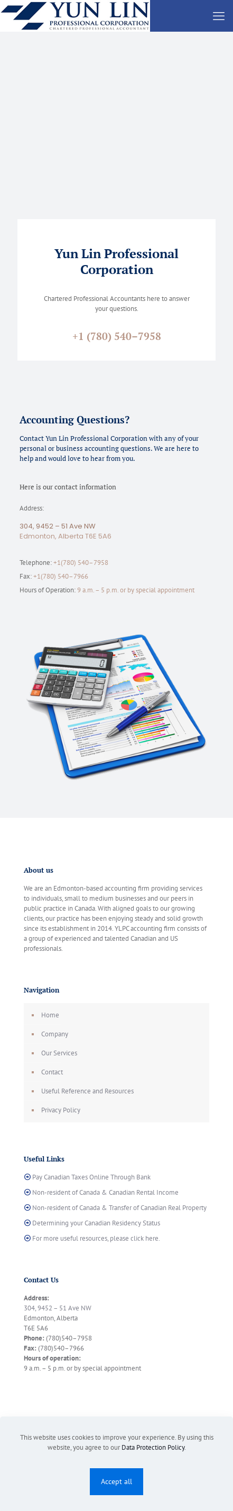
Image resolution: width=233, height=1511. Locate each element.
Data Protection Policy (153, 1447)
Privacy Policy (60, 1110)
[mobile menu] (219, 16)
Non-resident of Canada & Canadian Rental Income (105, 1192)
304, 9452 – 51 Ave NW (58, 526)
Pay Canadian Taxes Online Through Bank (91, 1177)
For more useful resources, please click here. (96, 1238)
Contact (52, 1072)
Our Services (59, 1053)
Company (54, 1034)
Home (50, 1015)
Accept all (116, 1481)
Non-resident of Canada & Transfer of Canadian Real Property (119, 1207)
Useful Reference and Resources (87, 1091)
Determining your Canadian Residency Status (96, 1223)
